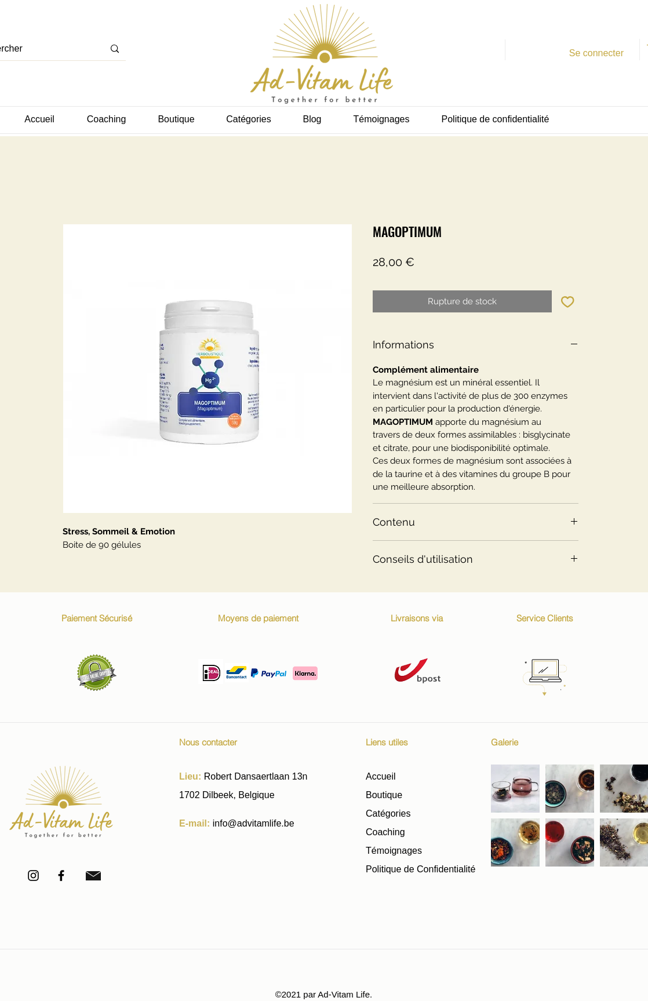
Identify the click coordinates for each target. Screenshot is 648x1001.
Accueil (381, 776)
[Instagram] (33, 875)
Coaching (385, 832)
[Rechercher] (115, 49)
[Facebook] (61, 875)
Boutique (385, 795)
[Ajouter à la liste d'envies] (567, 301)
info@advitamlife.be (253, 823)
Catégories (388, 813)
